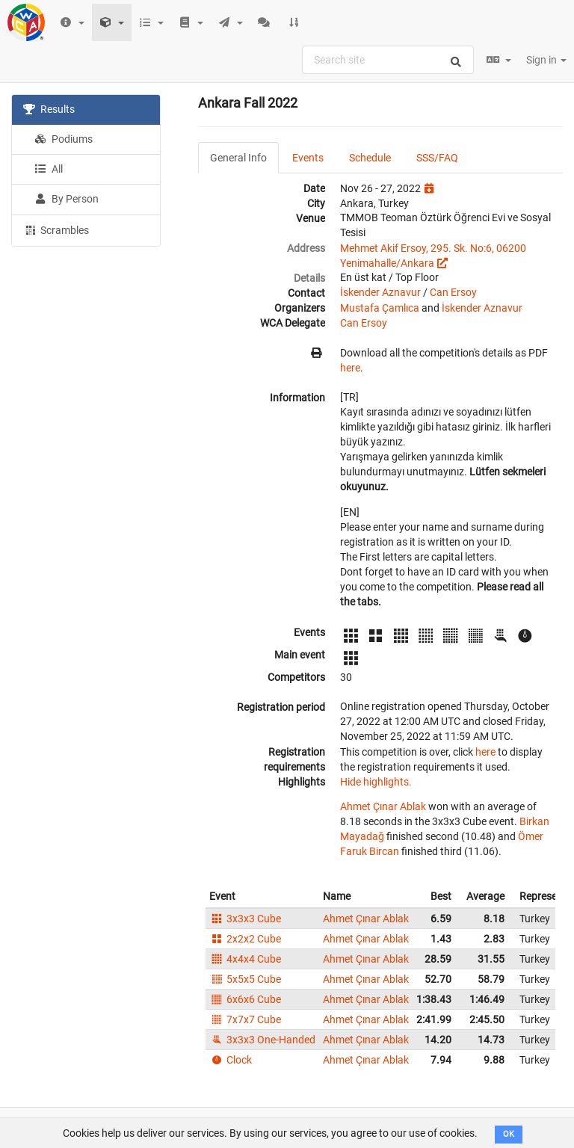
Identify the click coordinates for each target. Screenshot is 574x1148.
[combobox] (388, 60)
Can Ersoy (453, 292)
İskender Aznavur (380, 292)
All (48, 169)
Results (49, 109)
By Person (66, 199)
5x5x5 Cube (245, 979)
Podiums (63, 139)
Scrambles (56, 229)
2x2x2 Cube (245, 939)
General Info (238, 158)
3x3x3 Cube (245, 919)
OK (508, 1134)
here (350, 368)
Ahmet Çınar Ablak (383, 806)
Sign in (546, 60)
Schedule (370, 158)
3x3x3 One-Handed (262, 1040)
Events (308, 158)
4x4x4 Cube (245, 959)
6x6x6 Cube (245, 999)
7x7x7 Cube (245, 1019)
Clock (230, 1060)
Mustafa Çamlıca (379, 308)
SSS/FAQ (437, 158)
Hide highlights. (376, 782)
